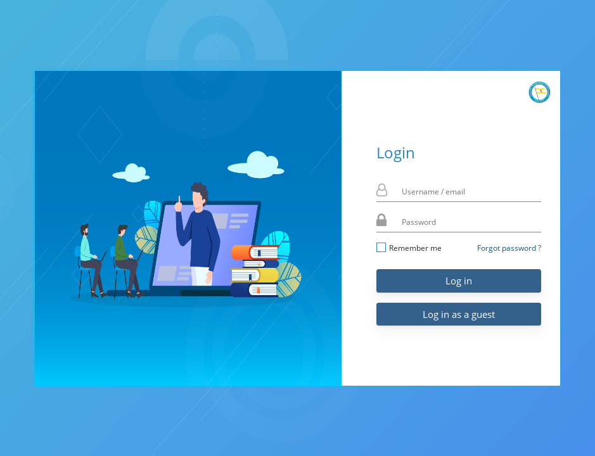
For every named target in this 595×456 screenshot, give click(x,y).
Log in (458, 280)
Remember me (409, 248)
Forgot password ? (509, 248)
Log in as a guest (459, 314)
